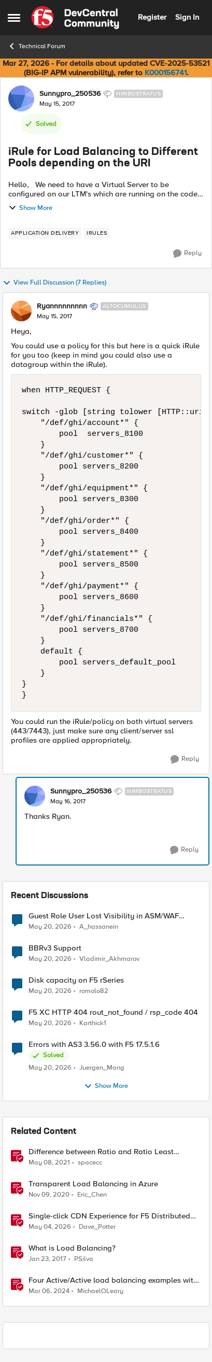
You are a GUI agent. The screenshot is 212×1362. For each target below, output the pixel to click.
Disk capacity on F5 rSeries (76, 980)
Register (152, 17)
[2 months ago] (50, 927)
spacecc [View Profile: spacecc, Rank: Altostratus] (90, 1163)
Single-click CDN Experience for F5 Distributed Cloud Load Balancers (109, 1216)
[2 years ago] (49, 1291)
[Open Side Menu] (14, 17)
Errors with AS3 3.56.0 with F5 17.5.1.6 (94, 1044)
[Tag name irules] (96, 233)
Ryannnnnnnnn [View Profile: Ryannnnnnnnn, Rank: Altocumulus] (62, 306)
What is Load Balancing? (72, 1248)
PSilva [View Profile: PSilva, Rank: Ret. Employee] (83, 1259)
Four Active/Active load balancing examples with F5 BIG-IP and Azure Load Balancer (113, 1280)
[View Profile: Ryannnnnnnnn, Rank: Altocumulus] (21, 311)
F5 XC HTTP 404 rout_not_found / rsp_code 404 (113, 1012)
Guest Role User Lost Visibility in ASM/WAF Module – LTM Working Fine (104, 916)
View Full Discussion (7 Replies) (54, 283)
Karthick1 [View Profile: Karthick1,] (92, 1023)
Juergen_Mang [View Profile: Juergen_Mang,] (101, 1068)
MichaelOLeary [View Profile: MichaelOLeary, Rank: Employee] (100, 1291)
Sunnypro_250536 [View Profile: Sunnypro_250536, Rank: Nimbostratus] (70, 94)
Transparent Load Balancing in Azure (93, 1184)
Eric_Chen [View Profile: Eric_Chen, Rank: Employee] (92, 1195)
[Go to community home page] (75, 17)
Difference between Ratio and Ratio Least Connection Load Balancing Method (101, 1151)
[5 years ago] (49, 1163)
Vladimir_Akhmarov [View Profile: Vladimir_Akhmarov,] (109, 959)
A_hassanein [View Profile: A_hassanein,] (98, 926)
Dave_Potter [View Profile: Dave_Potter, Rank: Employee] (97, 1227)
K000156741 (166, 72)
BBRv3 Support (55, 948)
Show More (30, 208)
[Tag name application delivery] (44, 233)
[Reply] (187, 253)
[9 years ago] (47, 1259)
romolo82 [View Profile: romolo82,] (93, 991)
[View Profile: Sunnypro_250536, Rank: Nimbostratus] (21, 98)
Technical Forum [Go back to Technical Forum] (36, 46)
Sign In (187, 17)
